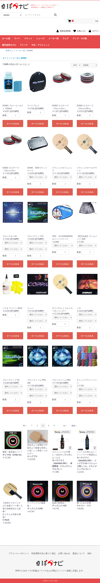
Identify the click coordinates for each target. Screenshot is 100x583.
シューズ (40, 38)
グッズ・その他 (80, 38)
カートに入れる (13, 124)
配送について (79, 553)
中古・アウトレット (41, 45)
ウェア (66, 38)
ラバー (17, 38)
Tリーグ (23, 45)
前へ (25, 426)
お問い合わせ (64, 553)
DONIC (24, 58)
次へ (65, 426)
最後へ (74, 426)
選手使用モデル (9, 45)
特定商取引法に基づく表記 (43, 553)
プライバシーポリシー (19, 553)
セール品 (6, 38)
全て (5, 58)
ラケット (28, 38)
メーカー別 (53, 38)
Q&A (89, 553)
